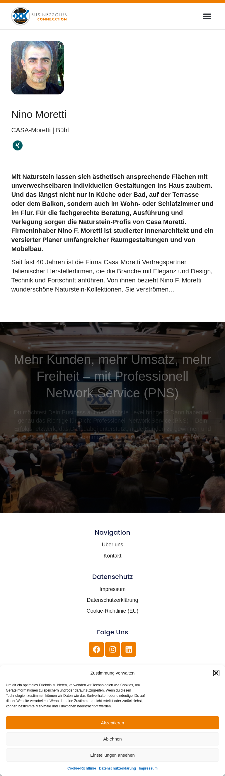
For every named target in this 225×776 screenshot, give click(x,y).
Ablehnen (112, 738)
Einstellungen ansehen (112, 755)
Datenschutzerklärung (117, 768)
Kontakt (112, 556)
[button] (216, 673)
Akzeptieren (112, 722)
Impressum (148, 768)
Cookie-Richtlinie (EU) (112, 611)
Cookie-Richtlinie (81, 768)
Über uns (112, 545)
